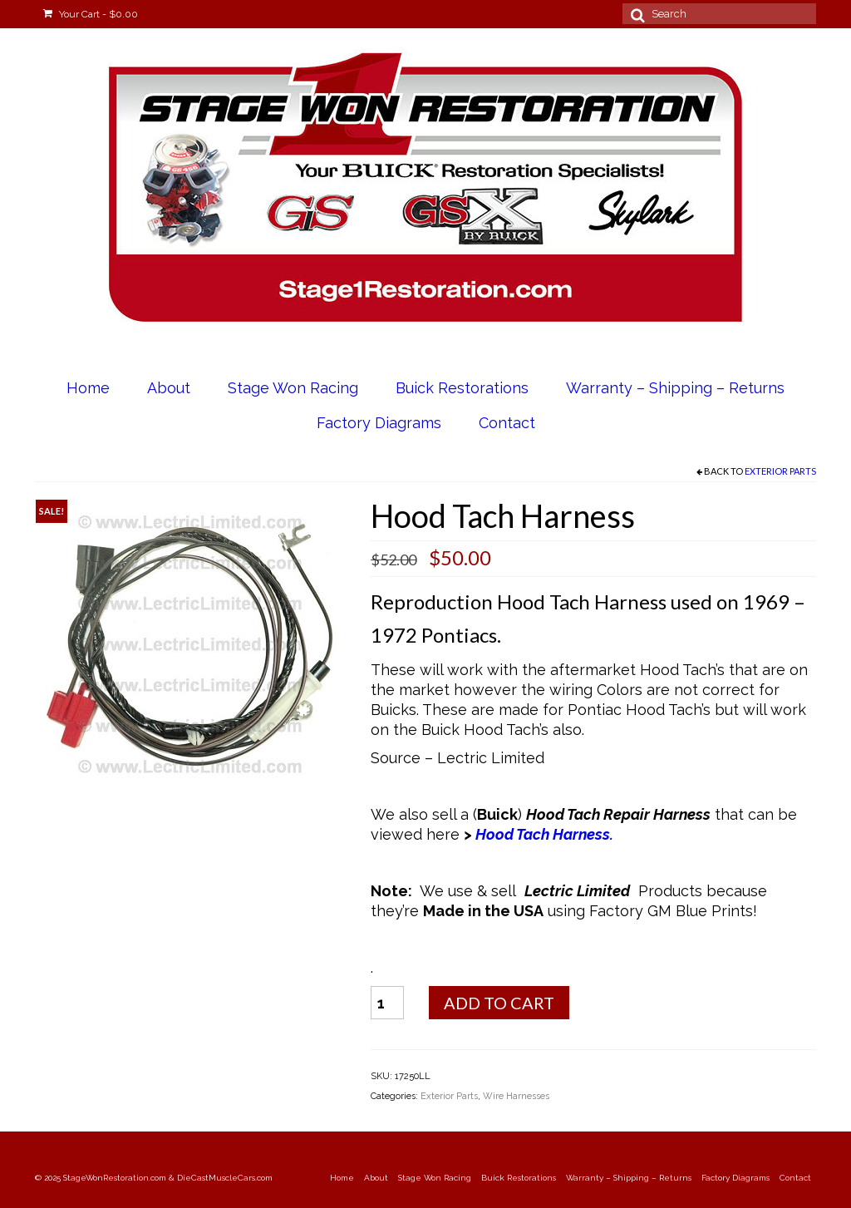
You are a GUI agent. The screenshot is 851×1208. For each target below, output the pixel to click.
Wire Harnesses (516, 1096)
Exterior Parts (780, 471)
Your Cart (90, 14)
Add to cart (499, 1003)
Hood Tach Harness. (546, 834)
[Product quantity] (387, 1002)
